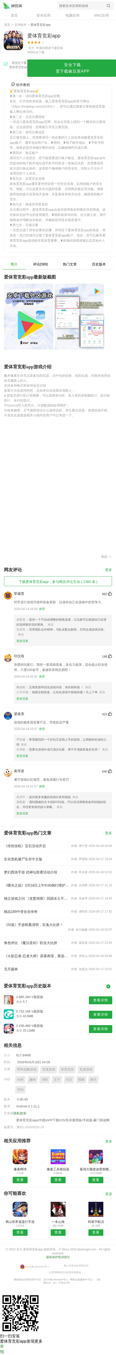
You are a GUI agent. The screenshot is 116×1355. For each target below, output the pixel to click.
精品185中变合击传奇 (21, 912)
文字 (57, 1079)
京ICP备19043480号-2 (37, 1266)
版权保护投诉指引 (58, 1257)
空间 (20, 1090)
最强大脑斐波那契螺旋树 (96, 1169)
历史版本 (99, 264)
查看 (20, 1180)
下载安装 (57, 48)
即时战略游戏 (27, 1069)
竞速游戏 (48, 1069)
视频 (81, 1079)
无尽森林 (11, 969)
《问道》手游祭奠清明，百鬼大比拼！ (33, 925)
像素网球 (20, 1169)
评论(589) (40, 264)
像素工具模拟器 (58, 1169)
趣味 (32, 1079)
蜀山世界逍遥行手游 (20, 1222)
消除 (44, 1079)
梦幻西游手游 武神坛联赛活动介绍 (30, 872)
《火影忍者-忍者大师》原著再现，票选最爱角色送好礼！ (36, 956)
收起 (106, 556)
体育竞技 (67, 1069)
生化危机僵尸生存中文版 (23, 859)
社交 (69, 1079)
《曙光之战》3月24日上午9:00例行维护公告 (36, 885)
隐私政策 (19, 1113)
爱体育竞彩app (12, 5)
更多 (108, 570)
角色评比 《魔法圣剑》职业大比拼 (30, 943)
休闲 (20, 1079)
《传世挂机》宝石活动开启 (25, 846)
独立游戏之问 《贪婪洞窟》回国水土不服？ (36, 898)
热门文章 (70, 264)
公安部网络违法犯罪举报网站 (65, 1272)
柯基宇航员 (96, 1222)
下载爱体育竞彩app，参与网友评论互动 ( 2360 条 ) (58, 582)
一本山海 (58, 1222)
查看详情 (100, 1000)
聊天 (93, 1079)
